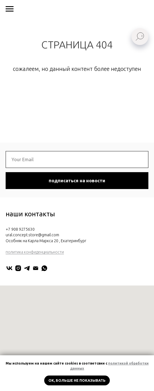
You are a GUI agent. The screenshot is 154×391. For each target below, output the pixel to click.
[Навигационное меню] (10, 9)
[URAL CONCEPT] (9, 268)
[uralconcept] (18, 268)
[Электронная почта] (35, 268)
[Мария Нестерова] (44, 268)
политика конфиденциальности (35, 252)
